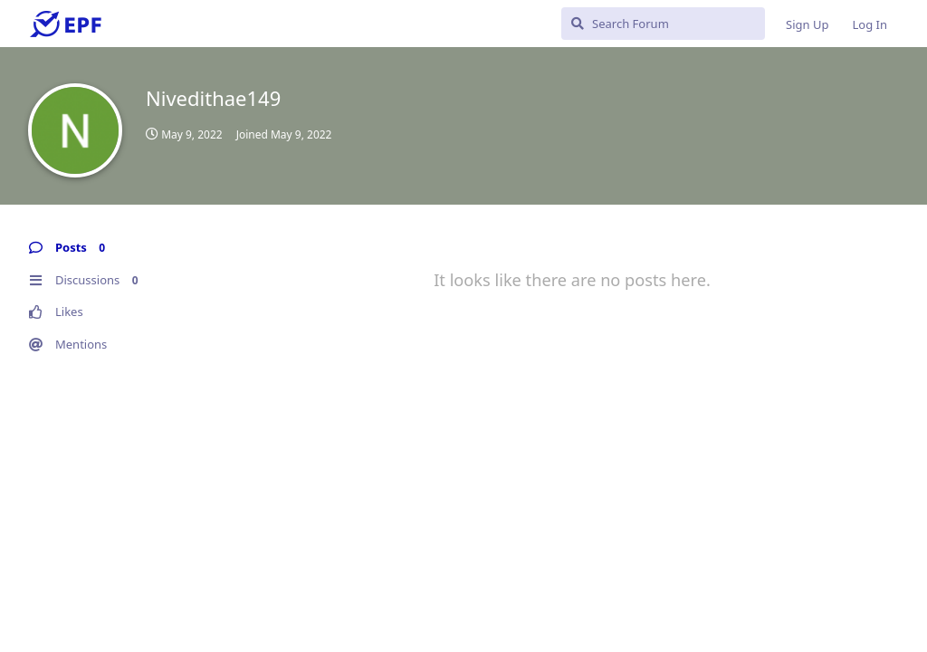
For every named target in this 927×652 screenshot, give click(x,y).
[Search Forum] (663, 23)
